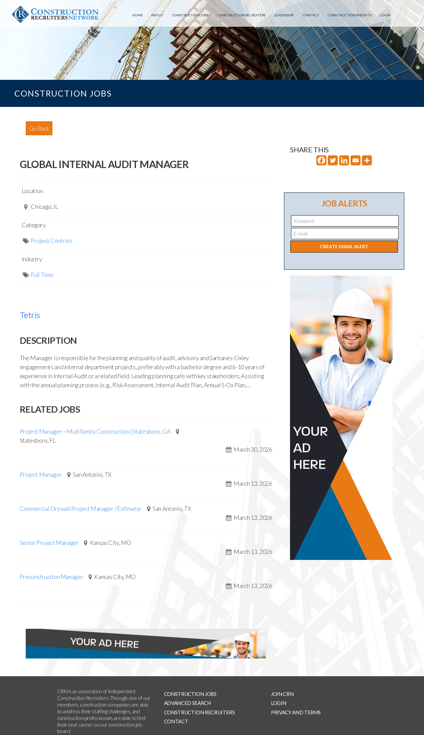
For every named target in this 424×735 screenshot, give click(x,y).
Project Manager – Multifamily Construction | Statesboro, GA (95, 431)
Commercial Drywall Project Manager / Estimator (81, 508)
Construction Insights (349, 15)
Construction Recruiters (241, 15)
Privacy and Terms (296, 712)
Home (137, 15)
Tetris (30, 315)
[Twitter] (333, 160)
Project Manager (41, 474)
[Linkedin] (344, 160)
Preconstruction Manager (52, 576)
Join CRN (282, 694)
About (157, 15)
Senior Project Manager (49, 542)
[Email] (355, 160)
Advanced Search (187, 703)
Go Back (39, 128)
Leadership (284, 15)
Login (385, 15)
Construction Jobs (190, 15)
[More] (367, 160)
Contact (310, 15)
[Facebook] (321, 160)
